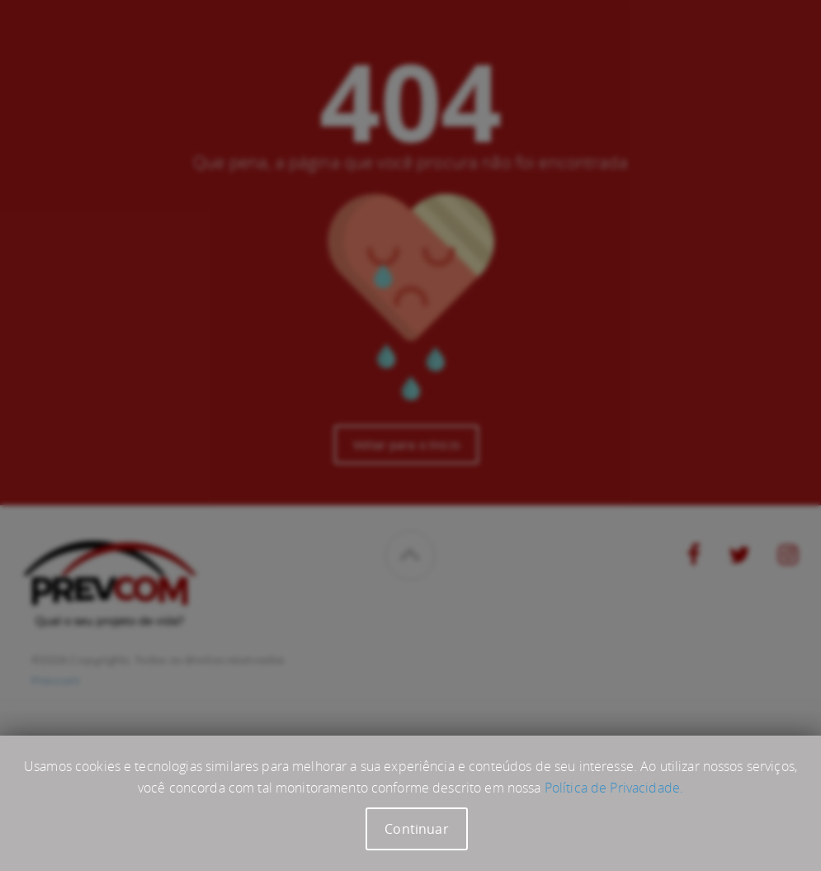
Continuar (416, 829)
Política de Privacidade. (614, 788)
